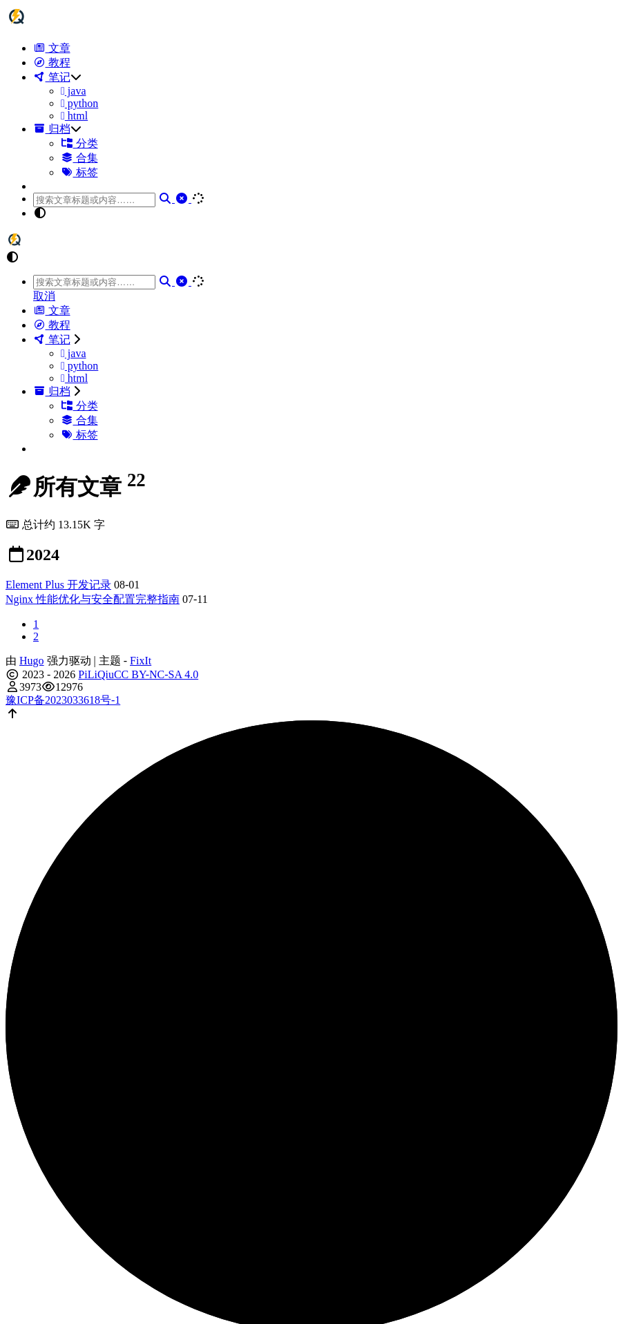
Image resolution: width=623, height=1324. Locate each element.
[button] (325, 213)
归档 (51, 129)
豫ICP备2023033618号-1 (63, 700)
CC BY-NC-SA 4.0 (156, 674)
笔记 (51, 77)
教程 (51, 62)
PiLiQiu (96, 674)
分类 (79, 143)
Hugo (31, 660)
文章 (51, 48)
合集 (79, 158)
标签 (79, 172)
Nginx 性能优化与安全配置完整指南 (93, 599)
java (73, 91)
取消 (44, 296)
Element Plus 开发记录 (58, 585)
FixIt (140, 660)
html (74, 116)
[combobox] (94, 200)
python (79, 103)
